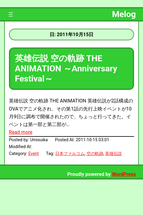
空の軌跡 (95, 153)
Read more (21, 132)
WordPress (124, 174)
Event (33, 153)
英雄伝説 (113, 153)
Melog (124, 14)
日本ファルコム (69, 153)
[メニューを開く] (10, 14)
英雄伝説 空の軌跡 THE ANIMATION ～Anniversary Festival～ (66, 68)
